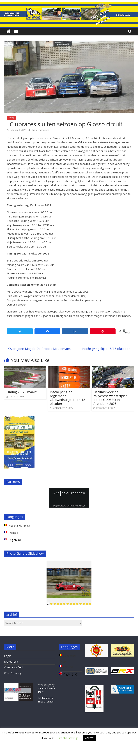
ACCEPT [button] (89, 738)
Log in (7, 656)
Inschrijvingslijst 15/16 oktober (108, 348)
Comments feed (13, 667)
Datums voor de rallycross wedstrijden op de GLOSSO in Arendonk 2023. (110, 398)
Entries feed (11, 661)
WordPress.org (12, 673)
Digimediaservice (40, 130)
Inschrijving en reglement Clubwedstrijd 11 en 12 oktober (67, 398)
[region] (69, 498)
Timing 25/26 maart (21, 392)
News (11, 117)
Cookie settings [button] (69, 738)
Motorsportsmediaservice (46, 699)
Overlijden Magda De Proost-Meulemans (37, 348)
